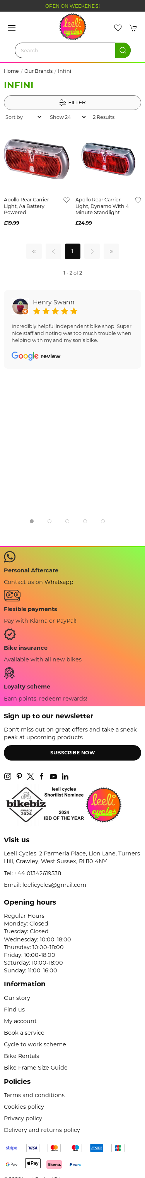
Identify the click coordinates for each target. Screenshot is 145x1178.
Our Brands (38, 71)
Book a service (24, 1032)
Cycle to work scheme (35, 1044)
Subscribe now (72, 753)
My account (20, 1021)
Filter (72, 102)
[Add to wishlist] (66, 199)
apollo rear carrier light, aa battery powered (26, 206)
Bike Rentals (21, 1056)
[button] (11, 28)
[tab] (32, 521)
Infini (64, 71)
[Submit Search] (123, 50)
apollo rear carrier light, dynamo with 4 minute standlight (102, 206)
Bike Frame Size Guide (36, 1067)
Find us (14, 1009)
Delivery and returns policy (42, 1129)
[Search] (73, 50)
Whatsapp (58, 582)
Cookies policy (24, 1106)
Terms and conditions (34, 1095)
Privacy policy (23, 1118)
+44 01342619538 (37, 873)
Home (11, 71)
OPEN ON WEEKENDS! (72, 6)
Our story (17, 997)
